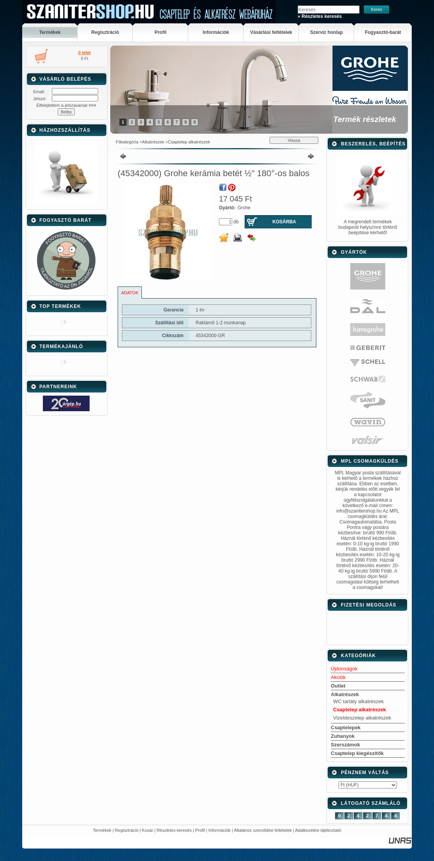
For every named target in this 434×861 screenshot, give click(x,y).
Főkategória (127, 142)
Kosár (147, 830)
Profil (200, 830)
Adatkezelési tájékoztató (318, 830)
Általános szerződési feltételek (263, 830)
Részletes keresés (174, 830)
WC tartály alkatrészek (358, 701)
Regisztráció (127, 830)
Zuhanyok (343, 736)
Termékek (102, 830)
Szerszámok (345, 745)
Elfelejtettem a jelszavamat (66, 105)
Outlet (338, 686)
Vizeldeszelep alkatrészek (362, 718)
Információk (219, 830)
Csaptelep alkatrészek (189, 142)
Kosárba (284, 222)
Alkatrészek (153, 142)
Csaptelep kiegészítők (357, 753)
